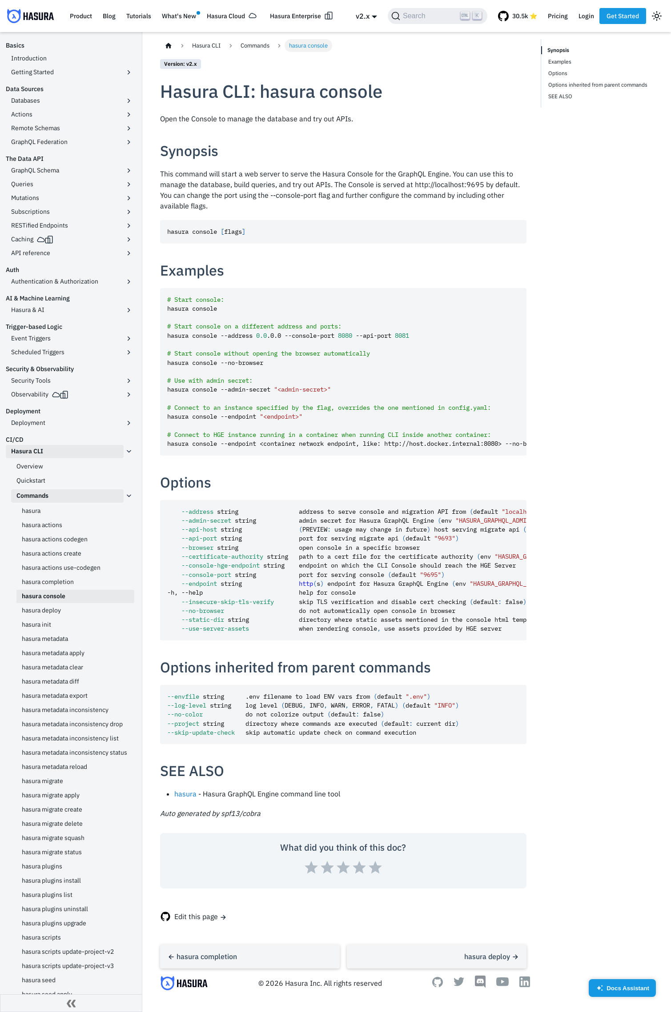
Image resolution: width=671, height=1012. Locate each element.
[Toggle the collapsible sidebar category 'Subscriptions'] (129, 212)
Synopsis (558, 50)
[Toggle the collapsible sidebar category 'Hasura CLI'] (129, 451)
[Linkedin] (524, 984)
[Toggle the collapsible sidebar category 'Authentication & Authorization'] (129, 281)
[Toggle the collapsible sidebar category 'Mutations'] (129, 198)
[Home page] (168, 45)
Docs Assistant (622, 990)
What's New (179, 16)
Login (586, 16)
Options (557, 73)
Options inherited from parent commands (597, 84)
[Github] (437, 984)
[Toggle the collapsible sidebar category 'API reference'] (129, 253)
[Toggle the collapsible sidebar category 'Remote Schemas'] (129, 128)
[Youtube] (502, 983)
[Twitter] (459, 983)
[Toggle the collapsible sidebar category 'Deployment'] (129, 423)
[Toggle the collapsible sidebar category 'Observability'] (129, 394)
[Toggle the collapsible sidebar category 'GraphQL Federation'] (129, 142)
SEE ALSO (560, 96)
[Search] (437, 16)
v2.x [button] (363, 16)
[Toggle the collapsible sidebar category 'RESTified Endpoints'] (129, 225)
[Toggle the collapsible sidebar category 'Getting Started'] (129, 72)
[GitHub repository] (517, 16)
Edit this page (196, 916)
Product (81, 16)
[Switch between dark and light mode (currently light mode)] (657, 16)
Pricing (558, 16)
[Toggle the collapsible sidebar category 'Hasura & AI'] (129, 310)
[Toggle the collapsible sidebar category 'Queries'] (129, 184)
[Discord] (480, 985)
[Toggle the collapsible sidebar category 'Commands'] (129, 496)
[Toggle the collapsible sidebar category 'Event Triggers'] (129, 338)
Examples (559, 61)
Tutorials (138, 16)
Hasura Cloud (226, 16)
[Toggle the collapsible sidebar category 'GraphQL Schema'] (129, 170)
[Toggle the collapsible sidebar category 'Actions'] (129, 114)
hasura (185, 793)
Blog (109, 16)
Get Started (623, 16)
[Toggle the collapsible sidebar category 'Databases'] (129, 101)
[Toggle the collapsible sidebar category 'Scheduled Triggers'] (129, 352)
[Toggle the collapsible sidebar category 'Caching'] (129, 239)
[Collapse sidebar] (71, 1003)
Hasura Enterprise (295, 16)
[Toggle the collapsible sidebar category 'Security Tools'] (129, 381)
